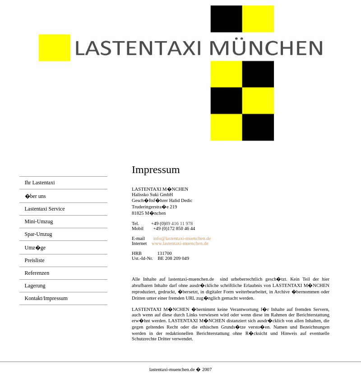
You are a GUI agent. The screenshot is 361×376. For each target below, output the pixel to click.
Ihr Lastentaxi (40, 182)
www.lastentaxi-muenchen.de (180, 243)
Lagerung (35, 285)
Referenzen (37, 273)
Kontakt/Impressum (46, 298)
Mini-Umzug (39, 221)
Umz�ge (35, 247)
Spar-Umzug (38, 234)
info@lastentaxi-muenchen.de (182, 238)
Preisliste (35, 260)
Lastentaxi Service (45, 209)
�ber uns (35, 196)
